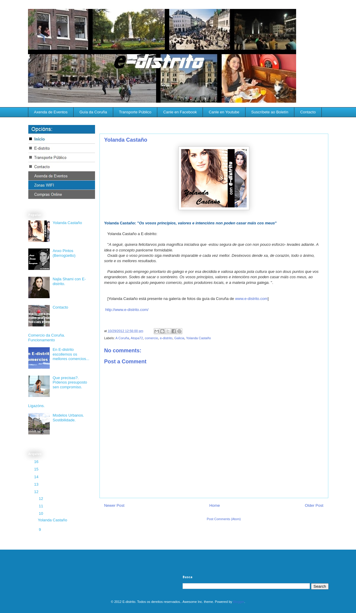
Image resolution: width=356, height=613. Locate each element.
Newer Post (114, 505)
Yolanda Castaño (198, 338)
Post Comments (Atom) (224, 519)
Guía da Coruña (93, 112)
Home (214, 505)
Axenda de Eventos (51, 112)
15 (37, 469)
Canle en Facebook (180, 112)
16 (37, 461)
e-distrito (166, 338)
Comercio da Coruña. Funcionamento (46, 337)
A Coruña (122, 338)
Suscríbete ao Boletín (269, 112)
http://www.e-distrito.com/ (126, 309)
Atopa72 (137, 338)
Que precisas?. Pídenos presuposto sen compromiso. (70, 382)
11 (41, 506)
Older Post (314, 505)
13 (37, 484)
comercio (151, 338)
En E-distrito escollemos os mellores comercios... (71, 354)
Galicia (179, 338)
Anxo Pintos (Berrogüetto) (64, 253)
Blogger (238, 601)
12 (37, 492)
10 (41, 513)
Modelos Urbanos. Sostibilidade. (68, 417)
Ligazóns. (36, 406)
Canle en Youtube (224, 112)
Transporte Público (135, 112)
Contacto (308, 112)
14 (37, 477)
